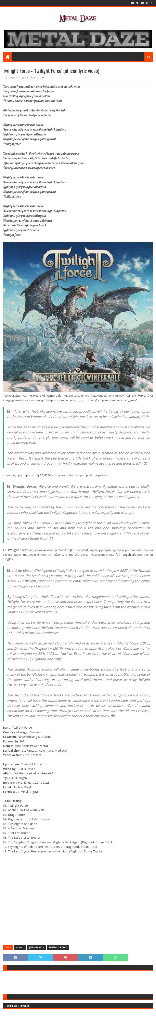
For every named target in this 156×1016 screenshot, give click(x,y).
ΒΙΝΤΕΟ (20, 947)
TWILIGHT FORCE (58, 947)
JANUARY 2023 (36, 947)
